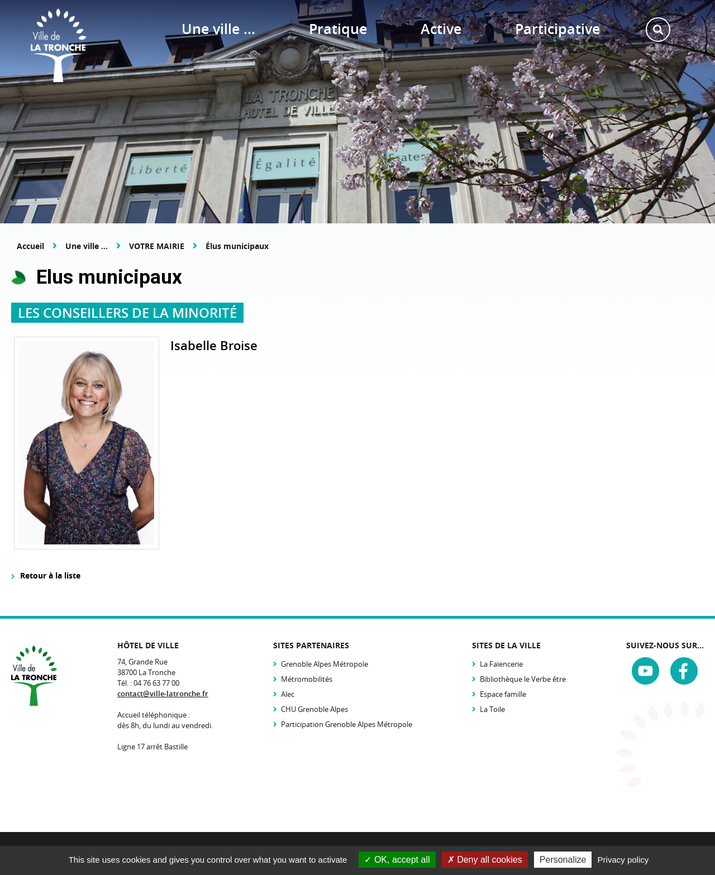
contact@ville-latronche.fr (162, 693)
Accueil (30, 246)
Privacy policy (623, 859)
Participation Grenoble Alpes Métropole (346, 724)
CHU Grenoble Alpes (314, 709)
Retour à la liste (50, 575)
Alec (287, 694)
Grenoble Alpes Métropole (324, 664)
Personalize (563, 859)
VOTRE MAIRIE (156, 246)
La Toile (492, 709)
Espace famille (503, 694)
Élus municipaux (237, 246)
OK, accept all (397, 859)
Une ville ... (86, 246)
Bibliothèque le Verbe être (523, 679)
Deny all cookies (484, 859)
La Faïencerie (501, 664)
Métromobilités (306, 679)
